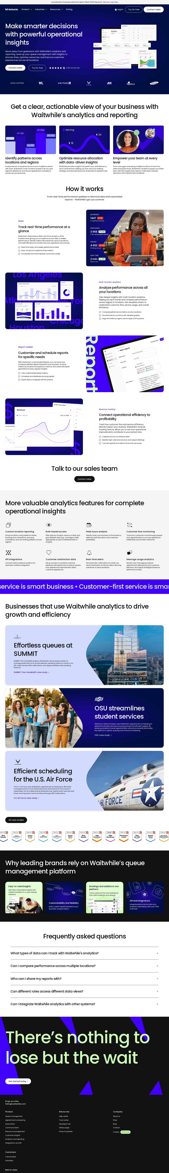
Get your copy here (110, 2)
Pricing (69, 9)
